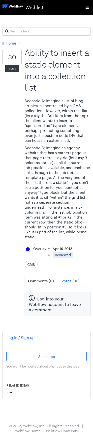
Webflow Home (27, 430)
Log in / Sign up (20, 337)
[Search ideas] (46, 31)
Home (9, 43)
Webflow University (62, 430)
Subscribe (46, 356)
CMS (31, 264)
